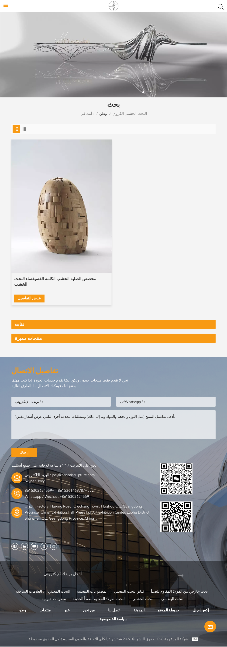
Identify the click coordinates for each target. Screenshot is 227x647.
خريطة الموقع (168, 610)
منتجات (45, 610)
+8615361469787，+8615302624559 (56, 490)
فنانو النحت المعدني (129, 591)
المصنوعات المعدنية (92, 591)
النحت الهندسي (172, 599)
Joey (41, 481)
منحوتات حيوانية (53, 599)
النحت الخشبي (143, 599)
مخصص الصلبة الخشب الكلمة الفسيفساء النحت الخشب (55, 281)
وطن (103, 113)
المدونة (139, 610)
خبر (67, 610)
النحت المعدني (59, 591)
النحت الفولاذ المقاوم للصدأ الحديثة (99, 599)
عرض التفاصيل (29, 298)
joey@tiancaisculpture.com (73, 475)
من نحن (89, 610)
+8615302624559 (74, 496)
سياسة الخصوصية (113, 619)
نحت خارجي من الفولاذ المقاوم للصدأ (179, 591)
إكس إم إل (201, 610)
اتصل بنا (114, 610)
